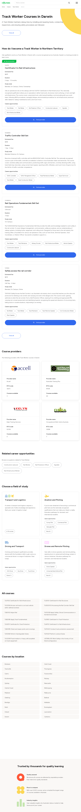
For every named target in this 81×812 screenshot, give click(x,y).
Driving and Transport (14, 546)
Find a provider (40, 120)
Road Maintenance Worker (47, 175)
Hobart (7, 712)
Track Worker (10, 108)
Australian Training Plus (53, 381)
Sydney (7, 683)
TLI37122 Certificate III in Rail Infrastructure (17, 600)
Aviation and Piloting (53, 500)
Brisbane (7, 664)
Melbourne (47, 693)
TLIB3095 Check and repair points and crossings (20, 629)
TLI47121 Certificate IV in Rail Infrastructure (57, 624)
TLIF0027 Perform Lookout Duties (54, 634)
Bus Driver (20, 571)
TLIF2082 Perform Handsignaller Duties (17, 634)
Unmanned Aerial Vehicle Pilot (54, 571)
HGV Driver (10, 571)
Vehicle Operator (67, 243)
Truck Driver (31, 571)
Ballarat (46, 697)
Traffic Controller (11, 175)
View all (11, 33)
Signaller (64, 108)
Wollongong (48, 688)
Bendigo (7, 702)
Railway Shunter (36, 243)
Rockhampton (9, 678)
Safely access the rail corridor (18, 271)
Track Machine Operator (48, 311)
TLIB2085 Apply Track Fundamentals (16, 619)
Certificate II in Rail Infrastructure (20, 68)
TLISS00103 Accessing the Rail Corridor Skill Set (59, 605)
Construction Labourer (52, 108)
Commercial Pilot (62, 522)
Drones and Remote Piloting (56, 546)
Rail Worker (21, 108)
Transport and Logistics (15, 500)
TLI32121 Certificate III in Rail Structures (56, 600)
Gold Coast (47, 664)
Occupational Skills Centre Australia (57, 422)
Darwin (7, 717)
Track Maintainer (22, 243)
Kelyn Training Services (14, 422)
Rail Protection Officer (35, 108)
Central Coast (9, 688)
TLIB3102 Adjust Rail (11, 612)
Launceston (47, 712)
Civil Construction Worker (67, 311)
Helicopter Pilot (50, 527)
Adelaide (47, 702)
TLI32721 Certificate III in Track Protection (17, 624)
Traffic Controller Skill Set (16, 135)
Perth (6, 707)
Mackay (46, 678)
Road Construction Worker (25, 180)
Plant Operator (10, 315)
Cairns (7, 674)
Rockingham (48, 707)
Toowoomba (48, 674)
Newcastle (47, 683)
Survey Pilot (49, 522)
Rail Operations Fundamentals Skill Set (22, 203)
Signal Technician (63, 175)
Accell (8, 381)
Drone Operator (50, 566)
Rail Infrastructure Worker (13, 112)
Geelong (7, 697)
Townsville (8, 669)
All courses (10, 531)
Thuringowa (47, 669)
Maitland (7, 693)
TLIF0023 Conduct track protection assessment (59, 629)
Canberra (47, 717)
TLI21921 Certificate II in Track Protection (56, 619)
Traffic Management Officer (28, 175)
